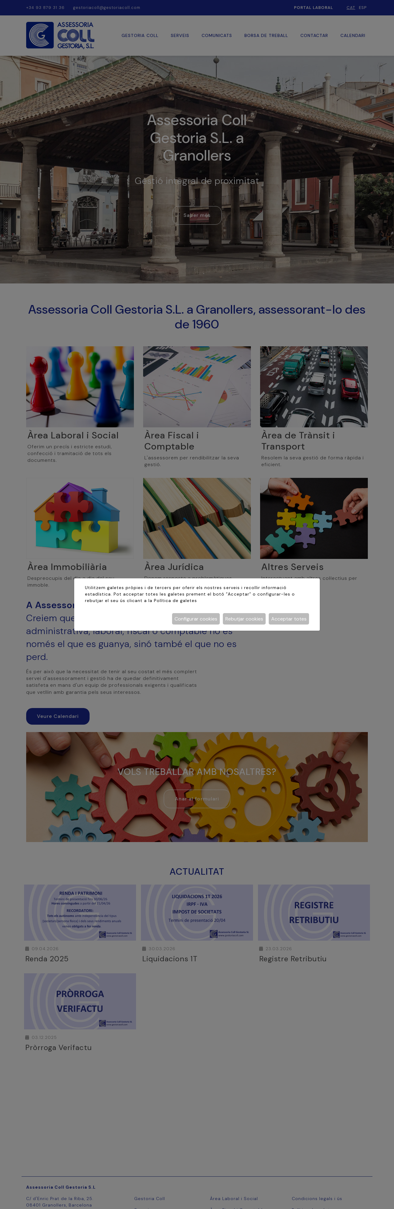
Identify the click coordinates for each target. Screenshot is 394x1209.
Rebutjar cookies (244, 619)
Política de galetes (175, 600)
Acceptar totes (289, 619)
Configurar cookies (196, 619)
